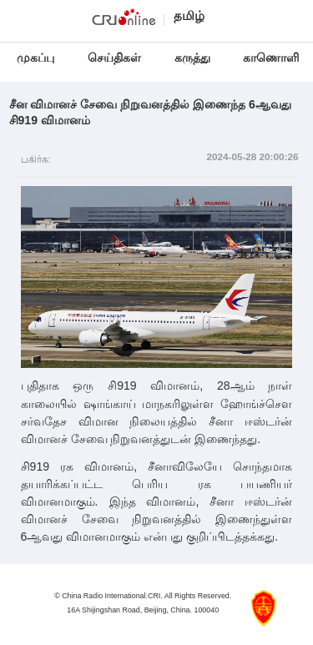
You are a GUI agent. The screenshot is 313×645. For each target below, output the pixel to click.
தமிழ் (189, 15)
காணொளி (272, 57)
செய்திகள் (114, 57)
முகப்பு (35, 57)
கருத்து (192, 57)
